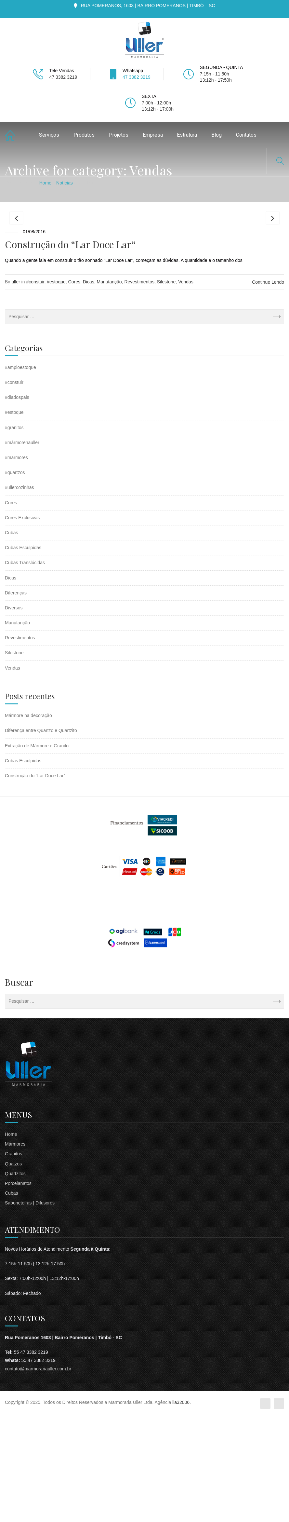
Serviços (49, 135)
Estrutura (187, 135)
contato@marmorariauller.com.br (38, 1475)
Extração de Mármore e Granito (37, 852)
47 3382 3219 (137, 77)
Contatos (246, 135)
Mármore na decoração (28, 822)
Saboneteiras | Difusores (30, 1309)
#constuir (35, 388)
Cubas (11, 639)
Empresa (153, 135)
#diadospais (17, 504)
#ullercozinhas (19, 594)
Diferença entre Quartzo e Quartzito (41, 837)
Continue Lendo (268, 388)
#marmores (16, 564)
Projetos (118, 135)
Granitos (13, 1260)
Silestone (166, 388)
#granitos (14, 534)
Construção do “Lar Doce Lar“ (70, 351)
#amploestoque (20, 474)
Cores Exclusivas (22, 624)
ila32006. (181, 1509)
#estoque (56, 388)
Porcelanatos (18, 1290)
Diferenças (16, 699)
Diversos (13, 714)
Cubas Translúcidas (25, 669)
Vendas (185, 388)
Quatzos (13, 1270)
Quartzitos (15, 1280)
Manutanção (109, 388)
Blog (216, 135)
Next (272, 271)
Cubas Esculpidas (23, 654)
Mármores (15, 1250)
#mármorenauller (22, 549)
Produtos (84, 135)
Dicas (88, 388)
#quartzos (15, 579)
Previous (16, 271)
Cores (74, 388)
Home (15, 135)
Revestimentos (139, 388)
